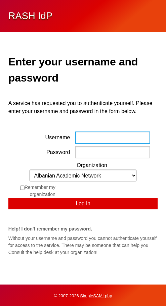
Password (58, 152)
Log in (83, 203)
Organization (92, 165)
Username (57, 137)
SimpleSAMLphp (96, 295)
